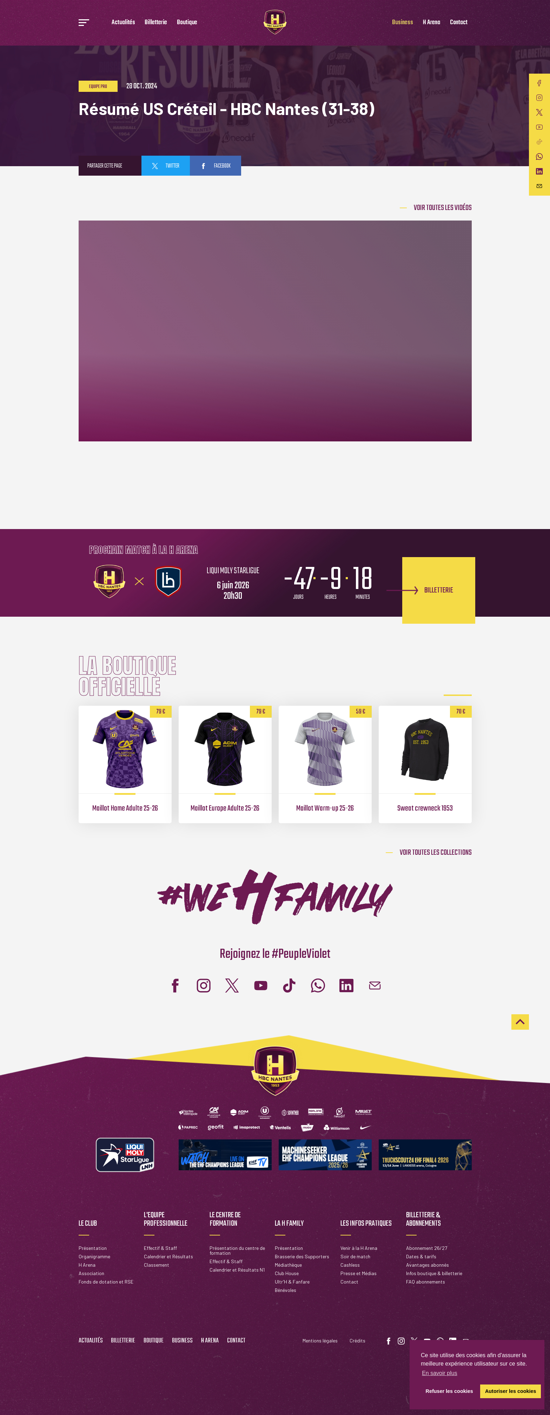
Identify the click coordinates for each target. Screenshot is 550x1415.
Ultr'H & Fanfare (292, 1282)
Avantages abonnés (427, 1265)
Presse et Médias (358, 1273)
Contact (459, 23)
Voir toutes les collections (436, 852)
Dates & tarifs (421, 1256)
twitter (165, 166)
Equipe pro (98, 87)
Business (402, 23)
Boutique (187, 23)
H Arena (431, 23)
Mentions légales (320, 1340)
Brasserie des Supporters (302, 1256)
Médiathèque (288, 1265)
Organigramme (94, 1256)
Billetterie (156, 23)
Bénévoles (285, 1290)
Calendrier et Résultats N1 (237, 1270)
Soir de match (355, 1256)
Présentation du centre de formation (237, 1250)
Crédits (357, 1340)
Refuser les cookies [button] (449, 1391)
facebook (215, 166)
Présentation (93, 1248)
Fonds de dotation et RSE (106, 1282)
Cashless (350, 1265)
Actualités (123, 23)
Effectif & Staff (160, 1248)
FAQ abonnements (425, 1282)
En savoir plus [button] (439, 1373)
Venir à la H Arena (358, 1248)
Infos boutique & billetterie (434, 1273)
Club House (287, 1273)
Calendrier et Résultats (168, 1256)
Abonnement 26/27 (426, 1248)
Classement (156, 1265)
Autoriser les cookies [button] (510, 1391)
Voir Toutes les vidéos (443, 208)
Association (91, 1273)
